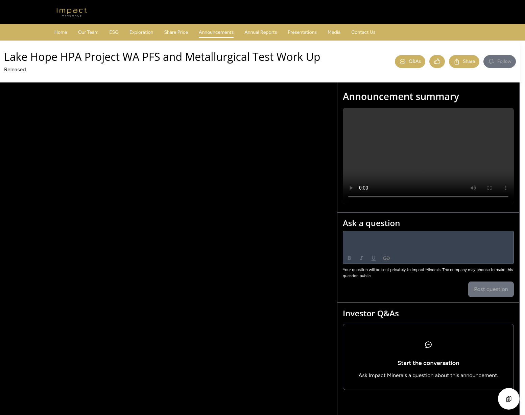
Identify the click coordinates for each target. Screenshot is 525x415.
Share (464, 61)
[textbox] (428, 237)
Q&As (410, 61)
